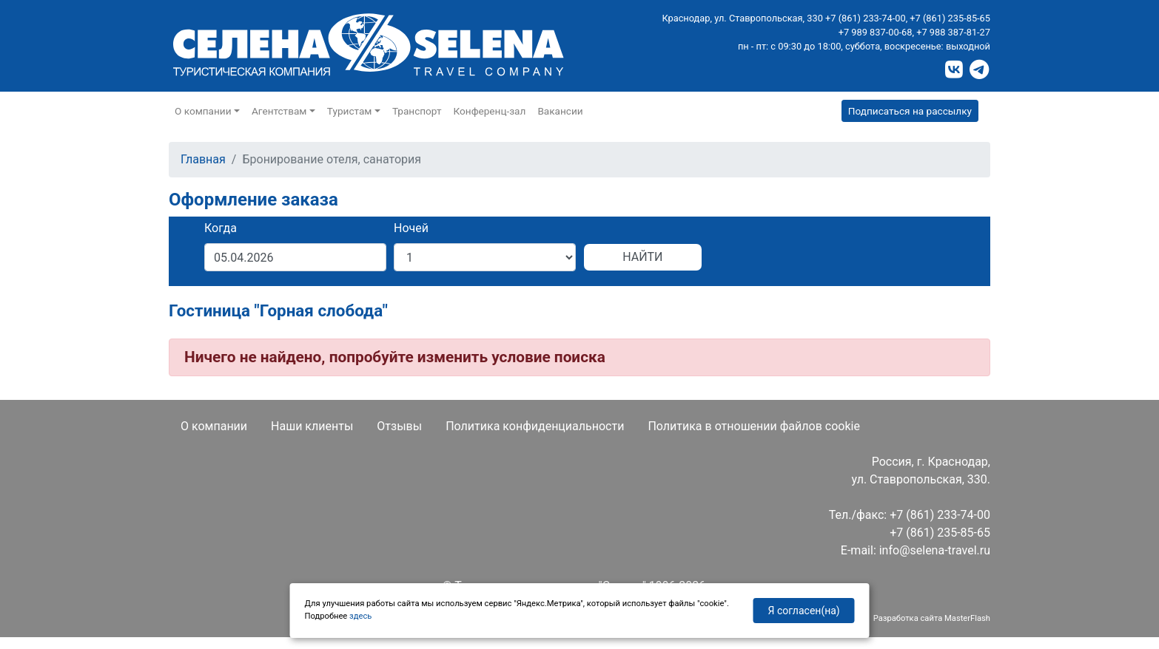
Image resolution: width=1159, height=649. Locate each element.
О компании (214, 426)
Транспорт (417, 111)
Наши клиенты (312, 426)
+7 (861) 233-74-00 (865, 18)
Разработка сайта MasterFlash (931, 618)
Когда (220, 228)
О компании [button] (203, 111)
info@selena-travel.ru (934, 550)
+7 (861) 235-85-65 (950, 18)
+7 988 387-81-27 (953, 32)
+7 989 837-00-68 (876, 32)
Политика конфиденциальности (535, 426)
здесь (360, 616)
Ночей (411, 228)
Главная (203, 159)
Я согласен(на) (804, 610)
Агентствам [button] (279, 111)
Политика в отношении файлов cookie (754, 426)
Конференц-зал (490, 111)
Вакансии (559, 111)
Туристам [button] (349, 111)
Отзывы (399, 426)
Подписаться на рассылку (910, 111)
